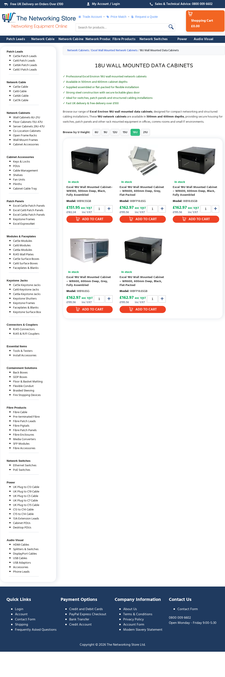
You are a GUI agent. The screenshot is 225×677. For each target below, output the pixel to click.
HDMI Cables (21, 544)
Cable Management (25, 170)
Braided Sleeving (23, 390)
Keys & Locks (21, 161)
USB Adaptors (22, 562)
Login (19, 609)
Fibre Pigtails (21, 425)
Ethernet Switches (24, 465)
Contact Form (25, 619)
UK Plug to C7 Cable (25, 500)
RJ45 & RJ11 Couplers (26, 333)
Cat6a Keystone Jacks (26, 294)
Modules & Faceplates (21, 236)
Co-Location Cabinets (27, 131)
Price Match (116, 16)
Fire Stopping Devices (27, 395)
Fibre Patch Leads (24, 421)
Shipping (21, 624)
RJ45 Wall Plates (23, 254)
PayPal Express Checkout (87, 614)
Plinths (17, 184)
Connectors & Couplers (22, 324)
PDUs (16, 166)
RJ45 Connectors (24, 329)
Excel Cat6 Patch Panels (28, 210)
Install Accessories (24, 355)
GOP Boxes (20, 377)
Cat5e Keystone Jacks (26, 285)
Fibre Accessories (24, 448)
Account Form (133, 624)
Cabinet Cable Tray (25, 188)
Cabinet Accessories (26, 144)
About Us (130, 609)
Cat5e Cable (20, 86)
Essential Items (17, 346)
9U (105, 132)
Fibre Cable (20, 412)
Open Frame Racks (25, 135)
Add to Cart (92, 219)
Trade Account (90, 16)
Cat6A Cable (20, 95)
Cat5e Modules (22, 241)
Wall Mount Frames (25, 140)
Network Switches (154, 39)
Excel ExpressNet (24, 223)
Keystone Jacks (17, 280)
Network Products (100, 39)
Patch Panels (15, 201)
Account (21, 614)
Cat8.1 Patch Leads (25, 69)
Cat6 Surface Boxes (25, 263)
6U (96, 132)
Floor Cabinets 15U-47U (28, 122)
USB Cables (20, 558)
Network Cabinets (72, 39)
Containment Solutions (22, 368)
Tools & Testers (23, 351)
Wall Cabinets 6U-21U (26, 117)
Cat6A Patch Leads (25, 65)
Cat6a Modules (22, 250)
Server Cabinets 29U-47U (29, 126)
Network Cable (42, 39)
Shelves (18, 175)
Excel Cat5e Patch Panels (29, 205)
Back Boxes (20, 372)
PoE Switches (21, 470)
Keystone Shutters (25, 298)
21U (145, 132)
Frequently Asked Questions (36, 630)
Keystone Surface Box (27, 312)
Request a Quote (144, 16)
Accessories (20, 567)
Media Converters (24, 439)
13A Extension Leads (26, 518)
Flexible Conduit (23, 386)
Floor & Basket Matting (28, 381)
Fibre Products (123, 39)
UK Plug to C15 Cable (26, 505)
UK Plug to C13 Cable (26, 487)
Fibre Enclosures (23, 434)
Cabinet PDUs (21, 523)
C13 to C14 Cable (23, 509)
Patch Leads (15, 39)
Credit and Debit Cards (86, 609)
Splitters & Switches (26, 549)
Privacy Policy (133, 619)
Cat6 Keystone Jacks (26, 289)
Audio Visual (203, 39)
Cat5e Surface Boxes (26, 259)
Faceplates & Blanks (26, 268)
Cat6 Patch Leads (24, 60)
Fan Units (19, 179)
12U (115, 132)
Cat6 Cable (20, 91)
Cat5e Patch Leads (25, 56)
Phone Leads (21, 571)
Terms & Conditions (137, 614)
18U (135, 132)
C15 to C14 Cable (23, 514)
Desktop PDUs (22, 527)
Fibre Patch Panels (25, 430)
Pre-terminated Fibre (26, 416)
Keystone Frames (24, 219)
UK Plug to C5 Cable (25, 496)
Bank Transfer (79, 619)
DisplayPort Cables (25, 553)
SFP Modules (21, 443)
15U (125, 132)
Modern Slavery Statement (142, 630)
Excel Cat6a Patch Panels (29, 214)
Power (182, 39)
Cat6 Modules (22, 245)
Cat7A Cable (20, 100)
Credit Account (80, 624)
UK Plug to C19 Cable (26, 491)
